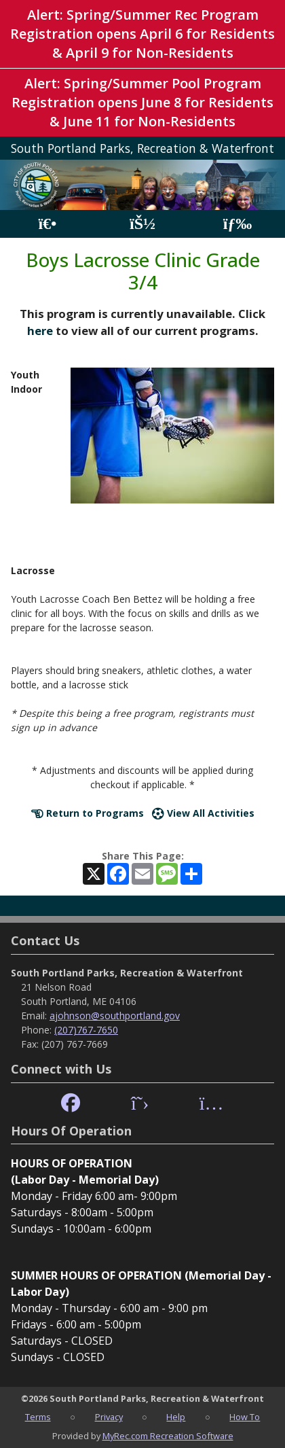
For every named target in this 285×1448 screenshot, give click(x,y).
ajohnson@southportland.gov (115, 1015)
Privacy (109, 1417)
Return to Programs (87, 813)
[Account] (142, 224)
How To (244, 1417)
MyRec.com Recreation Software (167, 1436)
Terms (38, 1417)
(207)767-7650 (86, 1029)
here (40, 330)
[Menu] (237, 224)
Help (175, 1417)
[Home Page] (47, 224)
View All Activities (203, 813)
